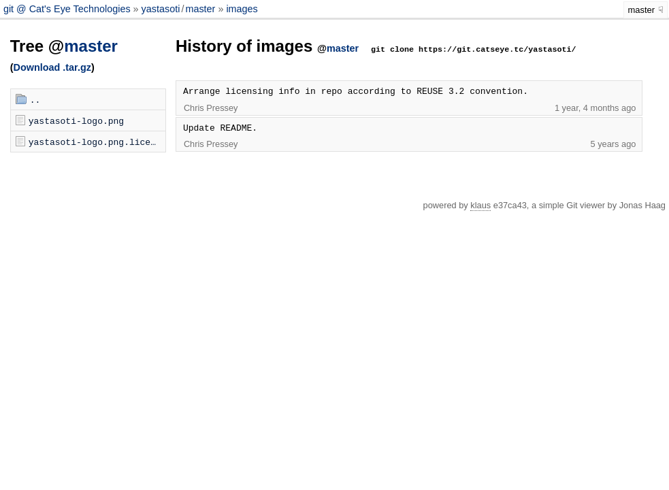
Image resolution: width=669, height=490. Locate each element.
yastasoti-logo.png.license (97, 141)
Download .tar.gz (52, 67)
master (200, 8)
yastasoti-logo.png (76, 120)
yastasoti (161, 8)
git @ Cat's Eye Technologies (68, 8)
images (241, 8)
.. (35, 99)
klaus (480, 205)
